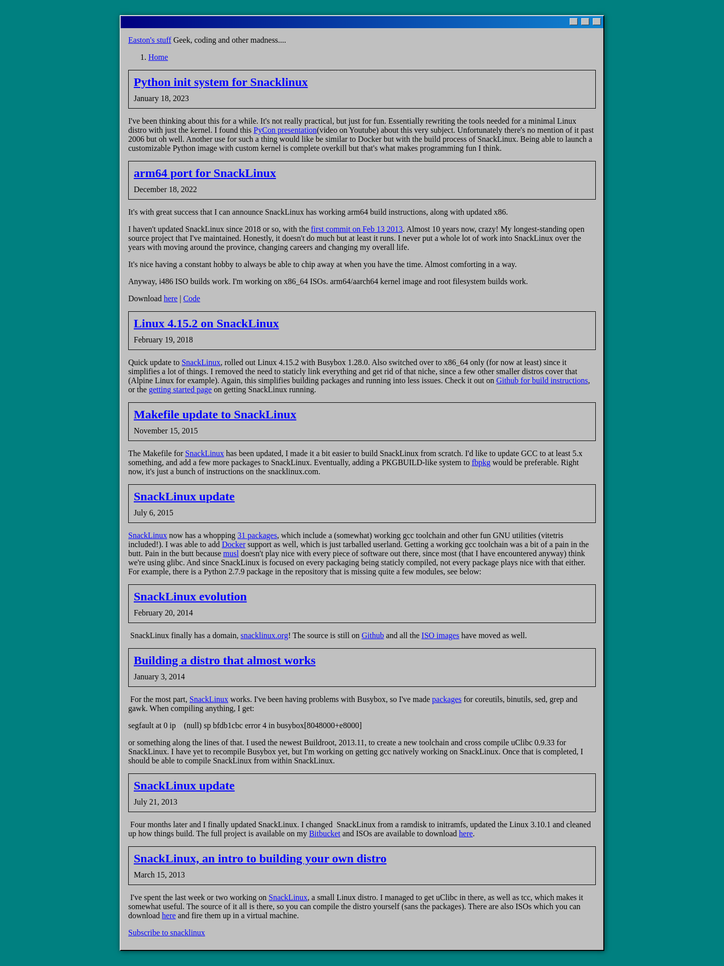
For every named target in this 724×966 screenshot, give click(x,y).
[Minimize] (574, 21)
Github (372, 635)
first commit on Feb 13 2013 (357, 229)
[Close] (597, 21)
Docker (233, 544)
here (171, 298)
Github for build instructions (542, 380)
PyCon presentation (285, 130)
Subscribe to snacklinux (166, 932)
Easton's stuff (149, 40)
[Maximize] (585, 21)
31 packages (257, 535)
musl (231, 553)
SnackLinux (201, 362)
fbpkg (481, 462)
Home (158, 57)
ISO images (440, 635)
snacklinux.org (264, 635)
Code (191, 298)
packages (447, 699)
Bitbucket (324, 833)
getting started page (180, 389)
